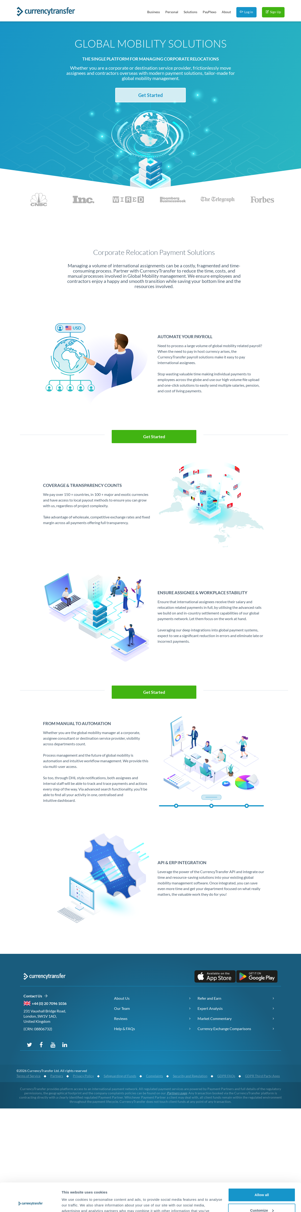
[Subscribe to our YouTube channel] (53, 1044)
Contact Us (36, 996)
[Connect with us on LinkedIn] (65, 1044)
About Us (122, 998)
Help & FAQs (124, 1028)
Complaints (154, 1076)
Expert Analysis (210, 1008)
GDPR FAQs (226, 1076)
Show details (72, 1203)
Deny (261, 1199)
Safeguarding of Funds (120, 1076)
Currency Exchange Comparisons (224, 1028)
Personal (171, 12)
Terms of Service (28, 1076)
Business (153, 12)
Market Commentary (215, 1018)
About (226, 12)
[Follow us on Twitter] (29, 1044)
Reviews (120, 1018)
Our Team (122, 1008)
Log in (246, 12)
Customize (262, 1183)
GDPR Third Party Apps (262, 1076)
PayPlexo (209, 12)
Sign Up (273, 12)
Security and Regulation (190, 1076)
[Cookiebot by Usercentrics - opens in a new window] (30, 1202)
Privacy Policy (83, 1076)
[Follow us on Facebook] (41, 1044)
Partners (56, 1076)
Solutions (190, 12)
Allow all (262, 1168)
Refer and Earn (209, 998)
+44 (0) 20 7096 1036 (49, 1003)
